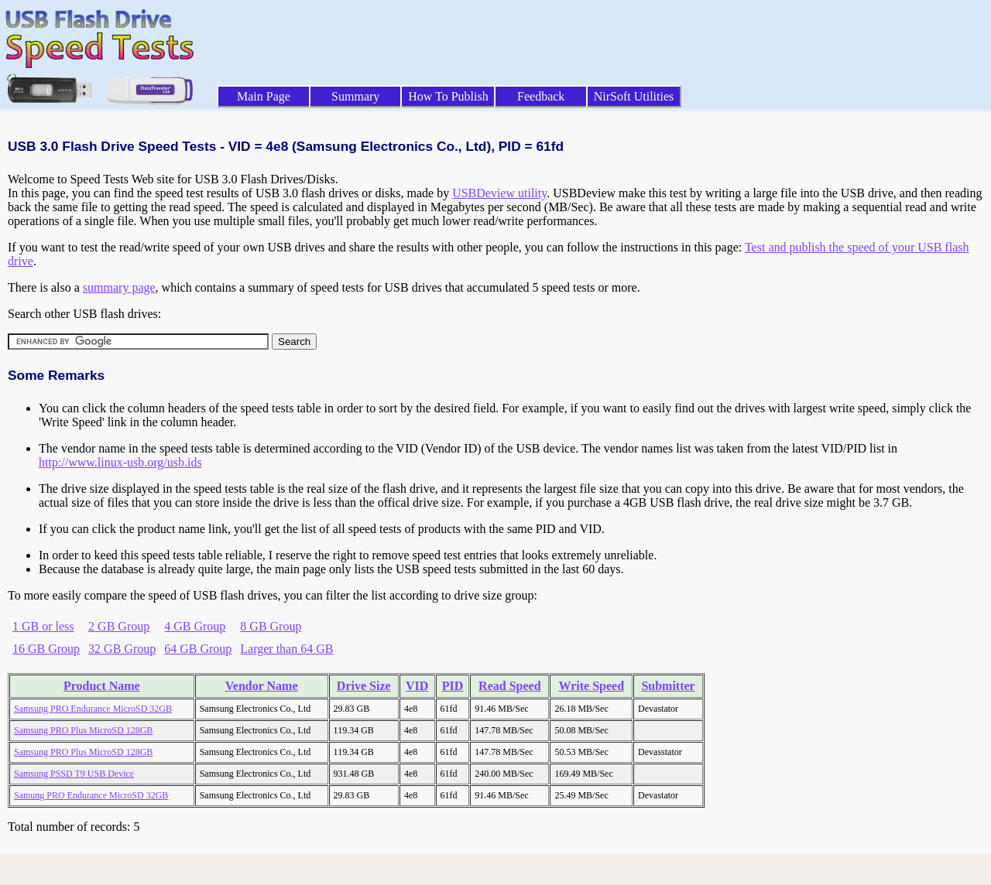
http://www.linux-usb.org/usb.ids (120, 462)
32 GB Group (122, 648)
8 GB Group (270, 626)
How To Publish (448, 96)
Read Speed (509, 685)
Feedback (540, 96)
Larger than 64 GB (286, 648)
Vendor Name (261, 685)
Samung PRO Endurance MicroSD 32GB (91, 795)
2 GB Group (118, 626)
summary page (119, 287)
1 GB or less (43, 626)
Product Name (101, 685)
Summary (355, 96)
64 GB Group (197, 648)
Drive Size (364, 685)
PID (453, 685)
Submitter (667, 685)
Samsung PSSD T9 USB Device (74, 773)
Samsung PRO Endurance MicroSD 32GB (93, 708)
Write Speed (591, 685)
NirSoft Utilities (634, 96)
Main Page (263, 96)
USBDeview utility (499, 193)
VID (417, 685)
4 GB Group (194, 626)
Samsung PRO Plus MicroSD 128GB (83, 730)
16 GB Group (46, 648)
